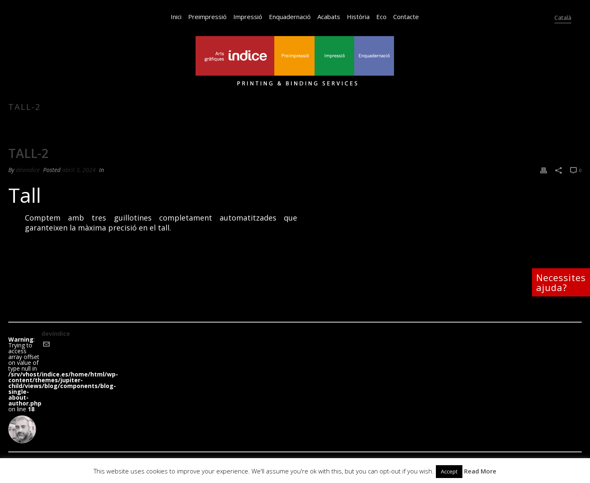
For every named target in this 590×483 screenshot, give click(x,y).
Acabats (328, 16)
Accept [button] (449, 471)
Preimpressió (207, 16)
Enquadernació (290, 16)
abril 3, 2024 (79, 170)
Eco (381, 16)
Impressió (247, 16)
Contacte (406, 16)
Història (358, 16)
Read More (480, 471)
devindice (28, 170)
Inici (176, 16)
